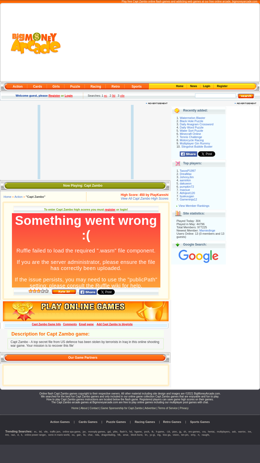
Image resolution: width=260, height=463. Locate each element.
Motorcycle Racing (192, 140)
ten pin (184, 435)
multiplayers (223, 431)
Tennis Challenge (191, 137)
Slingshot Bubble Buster (196, 146)
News (194, 86)
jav (84, 431)
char (90, 435)
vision (176, 435)
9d (113, 95)
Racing (95, 86)
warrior (242, 431)
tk (152, 431)
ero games (194, 431)
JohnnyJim (187, 177)
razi (13, 435)
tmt (7, 435)
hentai (211, 431)
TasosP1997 (188, 170)
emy (193, 435)
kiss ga (166, 435)
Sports (136, 86)
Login (207, 86)
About (84, 408)
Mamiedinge (207, 230)
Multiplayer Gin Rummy (195, 143)
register (110, 209)
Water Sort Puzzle (191, 130)
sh (185, 431)
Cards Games (88, 421)
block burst (137, 435)
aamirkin (185, 180)
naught (205, 435)
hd (130, 431)
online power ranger (35, 435)
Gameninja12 (188, 199)
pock (146, 431)
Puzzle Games (116, 421)
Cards (37, 86)
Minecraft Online (190, 133)
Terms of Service (168, 408)
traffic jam (55, 431)
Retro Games (172, 421)
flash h (123, 431)
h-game (160, 431)
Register (222, 86)
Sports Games (200, 421)
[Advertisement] (160, 43)
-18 (168, 431)
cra (204, 431)
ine (249, 431)
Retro (116, 86)
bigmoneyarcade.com (244, 1)
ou (73, 435)
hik (119, 435)
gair (79, 435)
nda (97, 435)
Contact (94, 408)
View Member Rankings (194, 205)
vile (122, 95)
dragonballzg (108, 435)
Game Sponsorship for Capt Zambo (122, 408)
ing (158, 435)
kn (146, 435)
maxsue (185, 189)
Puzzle (75, 86)
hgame (138, 431)
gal (109, 431)
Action (18, 86)
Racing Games (145, 421)
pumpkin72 (187, 186)
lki (84, 435)
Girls (56, 86)
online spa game (71, 431)
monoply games (96, 431)
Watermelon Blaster (192, 117)
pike (115, 431)
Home (180, 86)
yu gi (152, 435)
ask (234, 431)
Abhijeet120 (187, 193)
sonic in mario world (58, 435)
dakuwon (185, 183)
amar (126, 435)
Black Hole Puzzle (191, 121)
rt (198, 435)
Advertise (150, 408)
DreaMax (186, 173)
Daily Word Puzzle (192, 127)
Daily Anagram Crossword (196, 124)
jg (180, 431)
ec (105, 95)
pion (174, 431)
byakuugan (187, 196)
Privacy (184, 408)
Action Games (60, 421)
